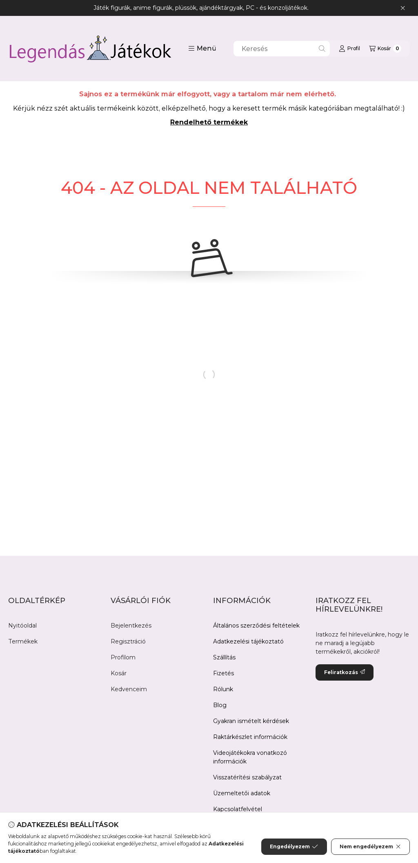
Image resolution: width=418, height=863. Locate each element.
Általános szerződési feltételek (256, 625)
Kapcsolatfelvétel (237, 809)
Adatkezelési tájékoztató (248, 641)
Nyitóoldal (22, 625)
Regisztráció (128, 641)
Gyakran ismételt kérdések (251, 721)
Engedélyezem (294, 846)
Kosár (119, 673)
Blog (220, 705)
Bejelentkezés (131, 625)
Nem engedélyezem (370, 846)
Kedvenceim (129, 689)
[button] (202, 48)
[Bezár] (403, 8)
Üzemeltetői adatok (241, 793)
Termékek (23, 641)
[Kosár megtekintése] (385, 48)
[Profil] (349, 48)
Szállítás (224, 657)
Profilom (123, 657)
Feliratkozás (344, 672)
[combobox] (281, 48)
